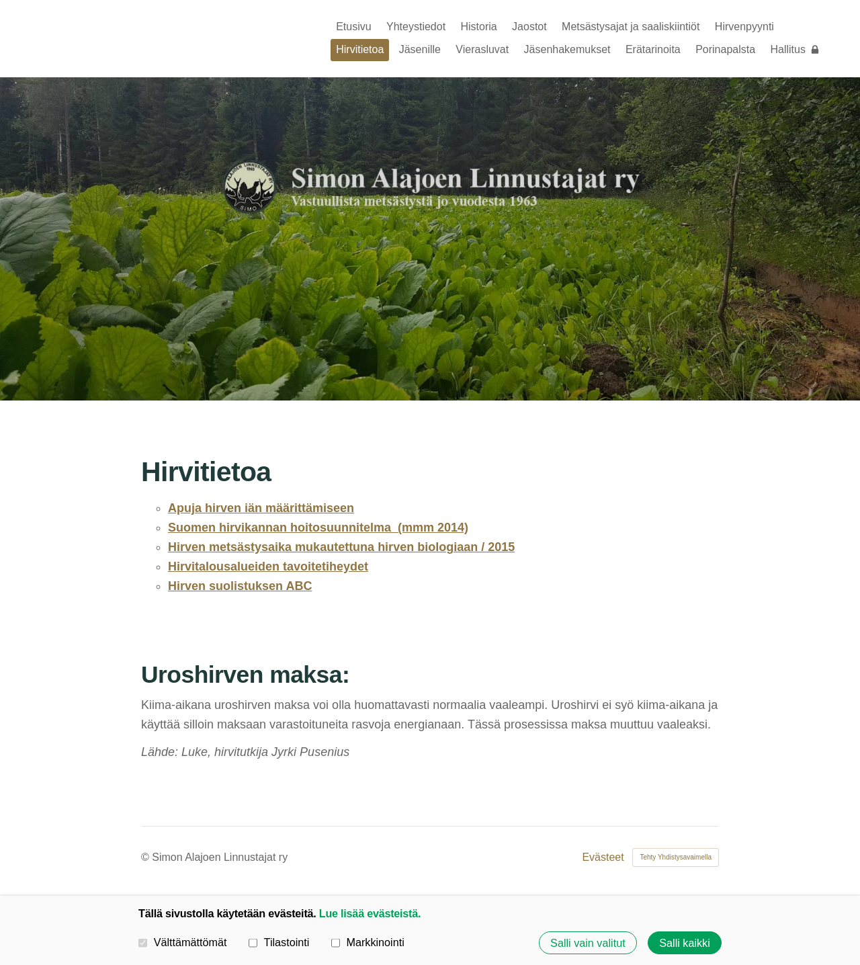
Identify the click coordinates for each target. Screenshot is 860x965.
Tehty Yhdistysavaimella (676, 857)
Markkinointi (367, 942)
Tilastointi (279, 942)
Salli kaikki (684, 943)
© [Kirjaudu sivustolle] (146, 857)
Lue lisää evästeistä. (370, 913)
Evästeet (603, 857)
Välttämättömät (182, 942)
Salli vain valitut (588, 943)
